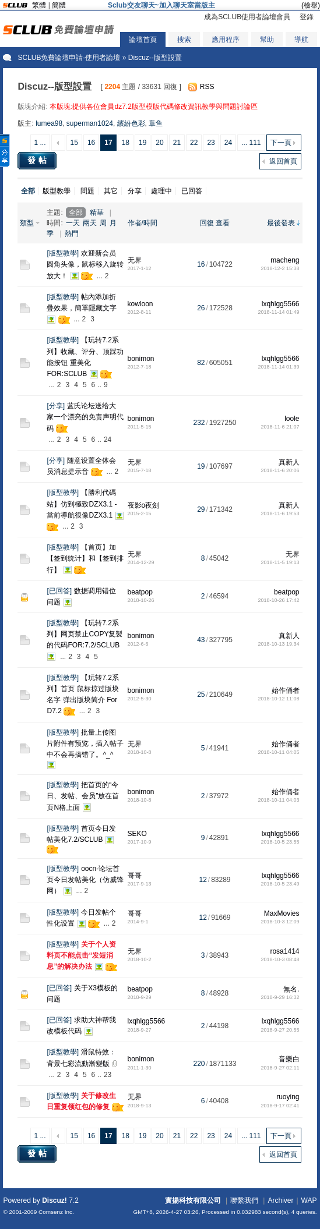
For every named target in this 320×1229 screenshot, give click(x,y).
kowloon (140, 304)
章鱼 (156, 123)
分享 (135, 191)
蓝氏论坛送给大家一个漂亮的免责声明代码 (85, 417)
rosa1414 (284, 951)
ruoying (287, 1097)
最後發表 (281, 223)
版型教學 (57, 191)
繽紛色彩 (131, 123)
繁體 (39, 5)
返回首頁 (283, 161)
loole (291, 419)
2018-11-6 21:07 (280, 427)
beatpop (140, 592)
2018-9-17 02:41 (280, 1105)
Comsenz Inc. (56, 1212)
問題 (87, 191)
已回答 (191, 191)
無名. (291, 989)
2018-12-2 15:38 (280, 268)
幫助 (267, 40)
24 (228, 143)
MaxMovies (282, 913)
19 (142, 143)
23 (210, 143)
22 (194, 143)
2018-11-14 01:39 (278, 367)
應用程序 (226, 40)
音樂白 (289, 1059)
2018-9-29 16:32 (280, 997)
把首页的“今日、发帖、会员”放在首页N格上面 (83, 796)
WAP (309, 1200)
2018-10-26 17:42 (278, 600)
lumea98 (49, 123)
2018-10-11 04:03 (278, 800)
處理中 (161, 191)
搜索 (184, 40)
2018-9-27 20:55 (280, 1030)
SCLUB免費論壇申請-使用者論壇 (68, 58)
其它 (111, 191)
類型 (27, 223)
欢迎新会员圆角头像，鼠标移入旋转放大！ (85, 264)
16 (91, 143)
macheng (284, 260)
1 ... (40, 143)
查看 (223, 223)
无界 (135, 260)
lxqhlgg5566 (281, 304)
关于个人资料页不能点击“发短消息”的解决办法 (81, 955)
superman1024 (89, 123)
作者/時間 (142, 223)
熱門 (72, 233)
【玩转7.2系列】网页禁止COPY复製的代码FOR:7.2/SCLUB (84, 634)
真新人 (289, 462)
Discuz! (54, 1200)
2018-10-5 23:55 (280, 842)
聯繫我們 (244, 1200)
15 (74, 143)
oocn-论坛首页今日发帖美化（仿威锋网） (85, 880)
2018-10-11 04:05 (278, 752)
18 (125, 143)
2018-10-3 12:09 (280, 922)
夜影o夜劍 (144, 505)
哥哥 (135, 876)
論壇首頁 (143, 40)
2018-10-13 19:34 (278, 644)
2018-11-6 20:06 (280, 470)
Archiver (280, 1200)
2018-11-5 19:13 (280, 562)
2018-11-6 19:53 (280, 513)
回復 (207, 223)
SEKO (137, 834)
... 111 (251, 143)
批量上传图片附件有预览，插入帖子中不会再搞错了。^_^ (85, 743)
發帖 (38, 160)
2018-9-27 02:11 (280, 1068)
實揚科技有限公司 (193, 1200)
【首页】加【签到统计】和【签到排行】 (85, 558)
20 (159, 143)
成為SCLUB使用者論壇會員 (247, 17)
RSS (207, 87)
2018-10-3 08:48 (280, 959)
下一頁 (280, 143)
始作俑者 (286, 690)
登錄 (307, 17)
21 (177, 143)
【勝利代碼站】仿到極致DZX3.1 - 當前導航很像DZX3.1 (82, 503)
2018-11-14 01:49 (278, 312)
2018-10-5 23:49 (280, 884)
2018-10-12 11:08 (278, 699)
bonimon (141, 359)
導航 (301, 40)
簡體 (59, 5)
